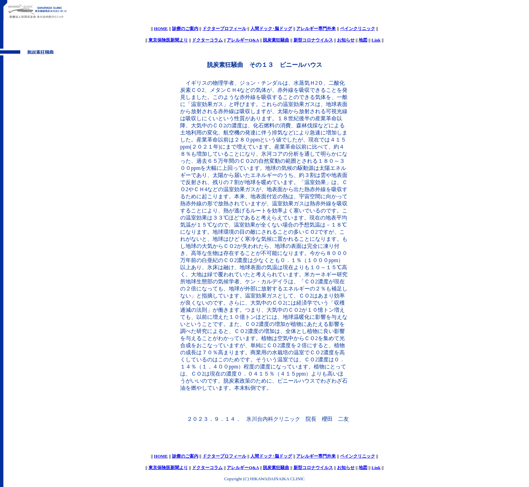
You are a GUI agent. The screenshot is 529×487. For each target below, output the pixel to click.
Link (376, 40)
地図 (363, 40)
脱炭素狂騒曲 (276, 40)
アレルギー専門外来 (316, 28)
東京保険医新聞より (168, 40)
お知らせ (346, 40)
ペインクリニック (357, 28)
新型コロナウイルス (313, 40)
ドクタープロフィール (224, 28)
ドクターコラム (207, 40)
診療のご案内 (185, 28)
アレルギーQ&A (243, 40)
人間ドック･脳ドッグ (271, 28)
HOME (161, 28)
